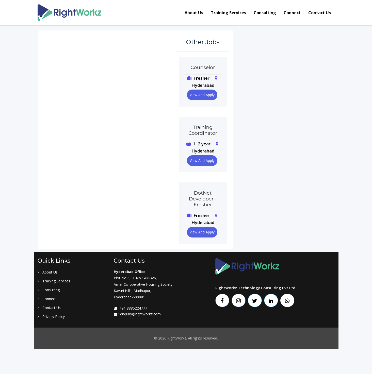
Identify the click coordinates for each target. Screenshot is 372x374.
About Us (48, 272)
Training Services (54, 281)
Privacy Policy (51, 316)
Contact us (319, 12)
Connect (292, 12)
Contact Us (49, 307)
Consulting (265, 12)
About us (194, 12)
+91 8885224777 (133, 308)
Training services (228, 12)
